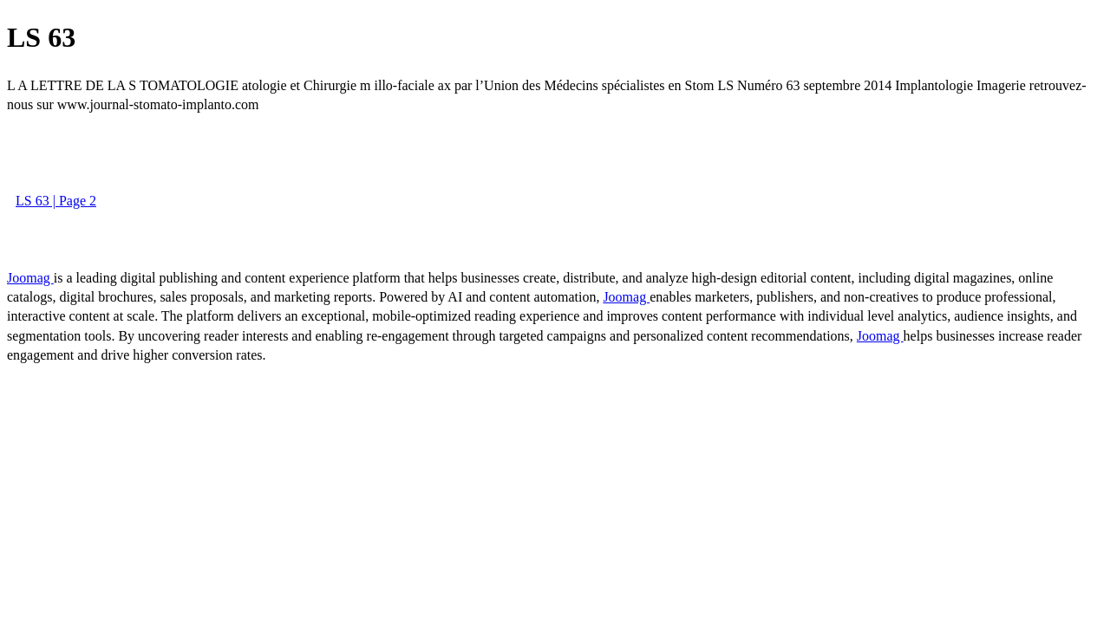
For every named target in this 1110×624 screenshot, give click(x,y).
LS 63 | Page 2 (56, 200)
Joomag (30, 277)
